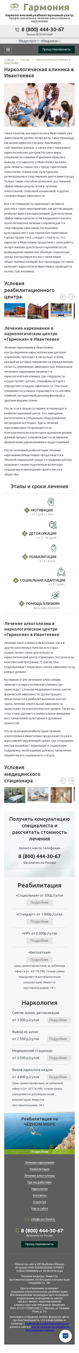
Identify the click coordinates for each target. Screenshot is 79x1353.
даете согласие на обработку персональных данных (47, 1328)
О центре (39, 1202)
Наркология (39, 1188)
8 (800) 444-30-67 (42, 29)
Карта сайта (39, 1208)
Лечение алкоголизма (39, 1175)
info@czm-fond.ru (43, 1219)
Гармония (46, 7)
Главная (9, 59)
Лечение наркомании (39, 1162)
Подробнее (39, 902)
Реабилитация (40, 1169)
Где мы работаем (39, 1182)
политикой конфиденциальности (46, 1323)
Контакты (39, 1195)
